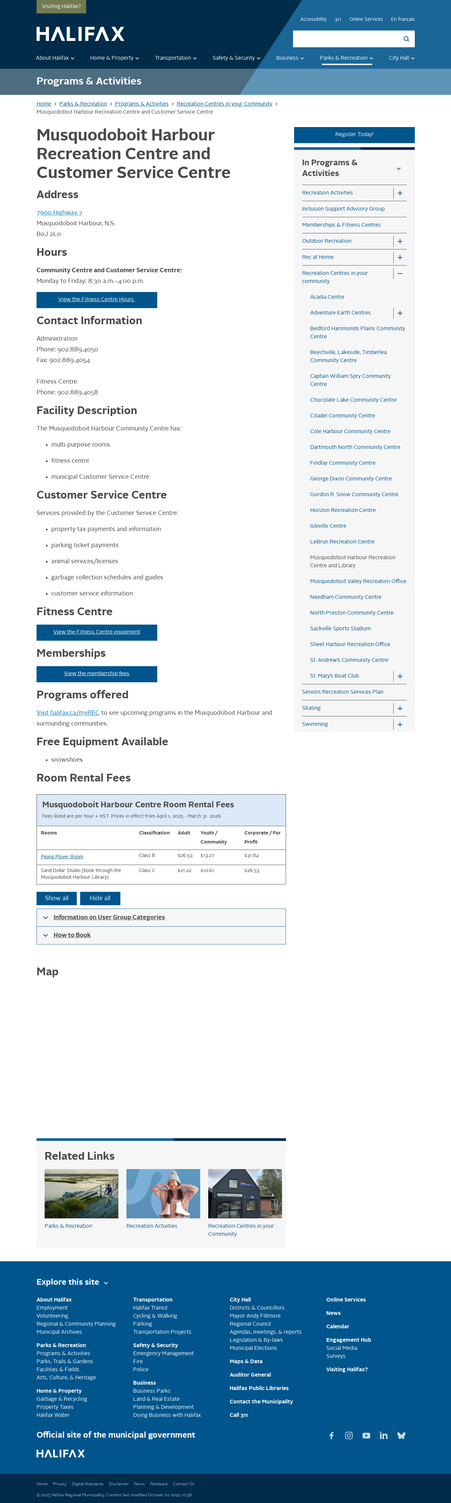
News (139, 1484)
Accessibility (313, 19)
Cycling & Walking (155, 1316)
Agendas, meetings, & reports (266, 1332)
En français (403, 19)
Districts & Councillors (257, 1308)
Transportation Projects (162, 1332)
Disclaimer (119, 1484)
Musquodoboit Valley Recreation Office (358, 581)
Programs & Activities (63, 1353)
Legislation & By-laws (256, 1340)
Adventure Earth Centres (340, 313)
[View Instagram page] (350, 1434)
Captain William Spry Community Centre (350, 380)
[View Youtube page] (367, 1434)
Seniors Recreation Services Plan (342, 692)
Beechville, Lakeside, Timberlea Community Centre (348, 356)
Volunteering (52, 1316)
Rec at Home (318, 257)
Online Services (366, 19)
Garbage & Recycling (62, 1399)
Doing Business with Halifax (167, 1415)
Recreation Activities (327, 193)
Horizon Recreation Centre (343, 510)
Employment (52, 1308)
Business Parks (152, 1391)
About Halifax (56, 58)
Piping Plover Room (62, 857)
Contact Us (183, 1484)
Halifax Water (53, 1415)
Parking (142, 1324)
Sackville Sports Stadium (340, 629)
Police (141, 1370)
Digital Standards (88, 1484)
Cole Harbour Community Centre (350, 432)
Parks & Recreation (348, 58)
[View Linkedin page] (385, 1434)
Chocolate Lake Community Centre (353, 400)
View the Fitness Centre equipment (96, 632)
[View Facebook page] (332, 1434)
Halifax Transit (150, 1308)
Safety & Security (238, 58)
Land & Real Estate (156, 1399)
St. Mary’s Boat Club (334, 676)
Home (42, 1484)
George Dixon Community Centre (351, 479)
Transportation (177, 58)
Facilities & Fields (58, 1370)
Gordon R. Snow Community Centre (354, 495)
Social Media (341, 1348)
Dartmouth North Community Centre (355, 447)
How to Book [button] (66, 938)
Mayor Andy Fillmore (255, 1316)
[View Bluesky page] (401, 1434)
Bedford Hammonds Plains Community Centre (357, 333)
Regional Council (250, 1324)
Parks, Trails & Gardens (65, 1362)
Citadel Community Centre (342, 416)
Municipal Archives (59, 1332)
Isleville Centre (328, 526)
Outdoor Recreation (326, 241)
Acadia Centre (327, 297)
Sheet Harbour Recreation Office (350, 644)
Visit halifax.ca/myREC (68, 713)
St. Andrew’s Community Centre (349, 660)
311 (338, 19)
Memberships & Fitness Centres (341, 225)
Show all (56, 898)
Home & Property (116, 58)
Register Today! (354, 134)
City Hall (403, 58)
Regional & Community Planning (76, 1324)
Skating (311, 708)
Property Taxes (55, 1407)
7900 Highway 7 (59, 213)
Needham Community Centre (346, 597)
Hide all (100, 898)
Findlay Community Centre (343, 463)
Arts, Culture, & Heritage (66, 1378)
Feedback (159, 1484)
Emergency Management (163, 1353)
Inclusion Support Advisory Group (343, 209)
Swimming (315, 724)
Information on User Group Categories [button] (103, 920)
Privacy (59, 1484)
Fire (138, 1362)
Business (291, 58)
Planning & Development (163, 1407)
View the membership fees (96, 674)
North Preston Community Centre (352, 613)
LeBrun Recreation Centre (342, 542)
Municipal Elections (253, 1348)
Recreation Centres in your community (335, 277)
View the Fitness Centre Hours (96, 299)
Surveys (336, 1356)
